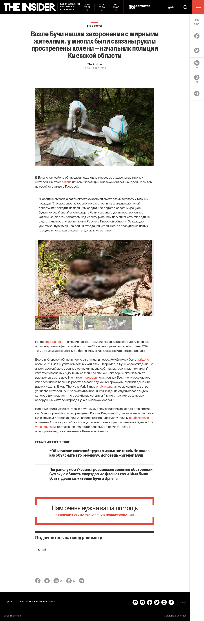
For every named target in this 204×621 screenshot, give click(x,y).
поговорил (91, 377)
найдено (143, 359)
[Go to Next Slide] (150, 278)
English (169, 7)
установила (43, 426)
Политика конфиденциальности (37, 601)
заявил (66, 182)
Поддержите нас (139, 7)
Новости (94, 26)
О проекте (9, 601)
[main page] (30, 7)
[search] (185, 7)
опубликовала (106, 386)
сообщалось (53, 341)
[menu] (198, 7)
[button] (47, 323)
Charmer (181, 615)
